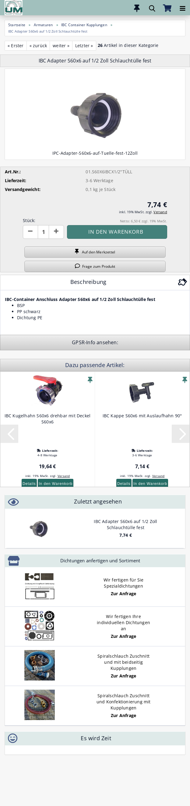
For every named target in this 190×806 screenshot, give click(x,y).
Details (29, 484)
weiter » (61, 45)
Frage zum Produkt (95, 266)
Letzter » (84, 45)
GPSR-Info (84, 342)
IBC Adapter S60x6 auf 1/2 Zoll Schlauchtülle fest (125, 524)
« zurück (38, 45)
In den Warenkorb (55, 484)
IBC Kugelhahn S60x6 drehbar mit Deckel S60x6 (48, 419)
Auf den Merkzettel (95, 252)
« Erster (16, 45)
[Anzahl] (43, 232)
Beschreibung (88, 281)
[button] (30, 232)
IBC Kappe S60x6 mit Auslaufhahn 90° (142, 416)
